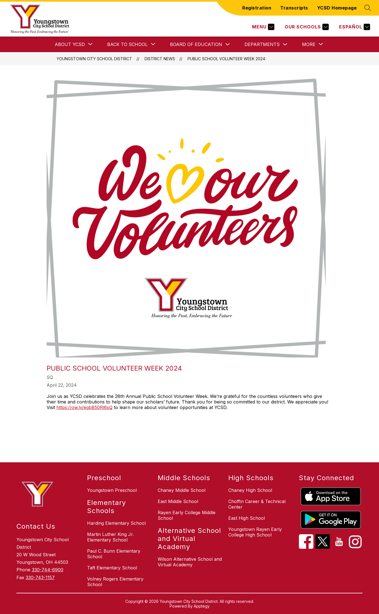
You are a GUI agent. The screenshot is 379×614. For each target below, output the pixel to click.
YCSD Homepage (337, 8)
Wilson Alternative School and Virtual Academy (190, 561)
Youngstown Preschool (112, 490)
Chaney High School (250, 490)
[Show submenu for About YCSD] (70, 44)
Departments (262, 44)
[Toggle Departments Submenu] (285, 44)
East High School (246, 518)
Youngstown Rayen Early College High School (255, 532)
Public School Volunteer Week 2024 (226, 58)
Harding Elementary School (116, 523)
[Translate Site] (354, 26)
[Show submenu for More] (308, 44)
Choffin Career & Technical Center (257, 504)
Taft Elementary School (112, 568)
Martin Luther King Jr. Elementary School (110, 537)
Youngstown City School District (94, 58)
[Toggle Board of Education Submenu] (227, 44)
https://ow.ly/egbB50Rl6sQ (84, 407)
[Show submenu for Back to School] (127, 44)
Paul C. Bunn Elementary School (113, 553)
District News (160, 58)
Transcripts (294, 8)
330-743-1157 (40, 577)
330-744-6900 (47, 569)
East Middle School (178, 501)
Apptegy (202, 606)
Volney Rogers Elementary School (115, 581)
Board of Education (196, 44)
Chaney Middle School (181, 490)
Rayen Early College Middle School (186, 515)
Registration (256, 8)
